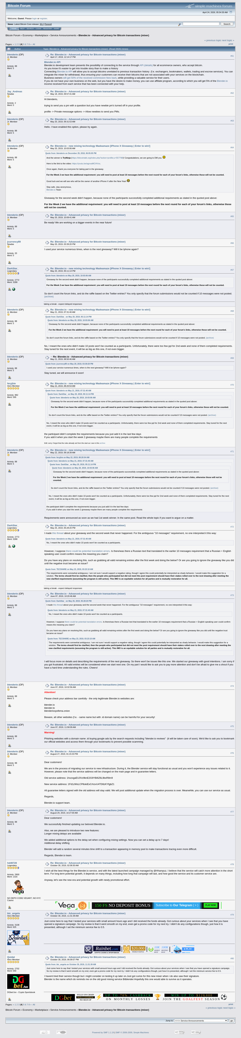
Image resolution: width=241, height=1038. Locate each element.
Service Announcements (63, 35)
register (43, 18)
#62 (232, 93)
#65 (232, 216)
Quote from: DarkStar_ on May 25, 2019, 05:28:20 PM (68, 601)
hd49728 (12, 863)
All (34, 44)
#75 (232, 726)
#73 (232, 595)
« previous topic (212, 40)
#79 (232, 915)
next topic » (228, 40)
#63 (232, 121)
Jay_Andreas (14, 91)
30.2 (42, 24)
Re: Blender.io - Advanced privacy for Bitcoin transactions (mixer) (87, 54)
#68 (232, 311)
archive (102, 443)
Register (47, 29)
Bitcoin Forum (13, 35)
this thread (58, 533)
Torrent (48, 24)
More (56, 29)
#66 (232, 243)
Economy (28, 35)
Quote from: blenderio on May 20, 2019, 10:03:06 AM (68, 276)
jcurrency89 (14, 241)
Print (231, 44)
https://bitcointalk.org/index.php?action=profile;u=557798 (97, 158)
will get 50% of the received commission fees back (90, 77)
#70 (232, 385)
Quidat (11, 957)
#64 (232, 147)
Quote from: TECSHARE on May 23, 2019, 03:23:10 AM (69, 569)
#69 (232, 358)
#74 (232, 686)
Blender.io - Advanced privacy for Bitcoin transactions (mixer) (114, 35)
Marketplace (41, 35)
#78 (232, 864)
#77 (232, 812)
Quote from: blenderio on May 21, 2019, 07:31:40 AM (68, 391)
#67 (232, 270)
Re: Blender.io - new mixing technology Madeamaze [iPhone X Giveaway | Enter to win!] (100, 146)
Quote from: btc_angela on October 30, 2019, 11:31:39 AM (70, 964)
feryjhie (11, 383)
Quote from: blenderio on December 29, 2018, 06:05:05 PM (70, 153)
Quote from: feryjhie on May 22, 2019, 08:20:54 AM (67, 457)
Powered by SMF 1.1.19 (103, 1032)
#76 (232, 753)
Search (30, 29)
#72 (232, 527)
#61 (232, 56)
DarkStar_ (12, 268)
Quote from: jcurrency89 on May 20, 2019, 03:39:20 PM (69, 364)
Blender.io (222, 81)
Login (38, 29)
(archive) (49, 296)
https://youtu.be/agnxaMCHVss (86, 163)
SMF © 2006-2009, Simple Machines (132, 1032)
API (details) (146, 65)
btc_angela (13, 913)
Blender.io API (64, 71)
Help (22, 29)
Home (13, 29)
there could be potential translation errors (88, 551)
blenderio (12, 54)
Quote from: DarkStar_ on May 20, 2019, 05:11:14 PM (68, 317)
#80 (232, 959)
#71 (232, 452)
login (34, 18)
